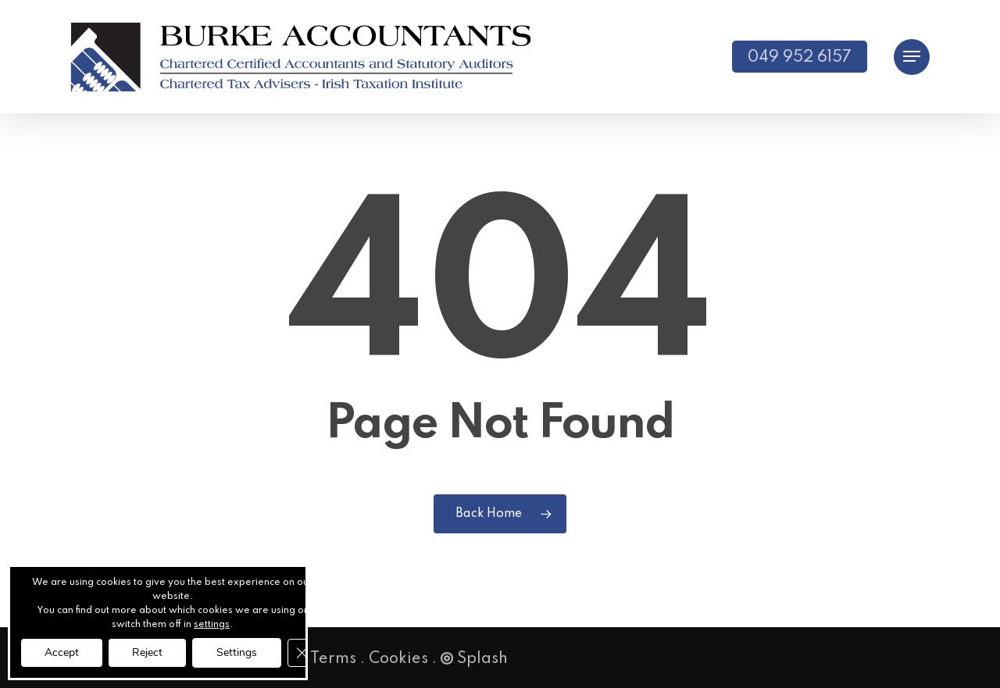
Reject (147, 652)
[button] (912, 56)
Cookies (398, 659)
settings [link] (212, 624)
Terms (333, 659)
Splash (474, 659)
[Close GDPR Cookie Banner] (302, 653)
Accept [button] (62, 652)
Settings (236, 652)
